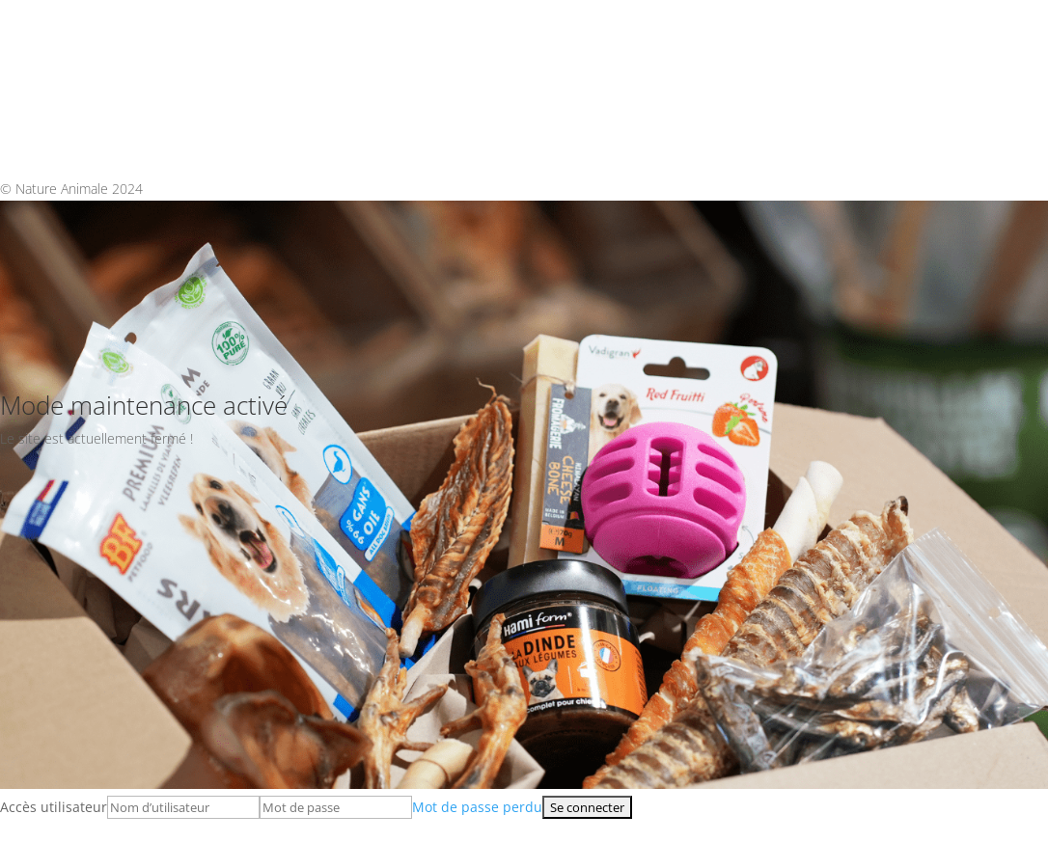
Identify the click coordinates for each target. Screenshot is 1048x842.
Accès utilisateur (53, 807)
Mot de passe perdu (477, 807)
